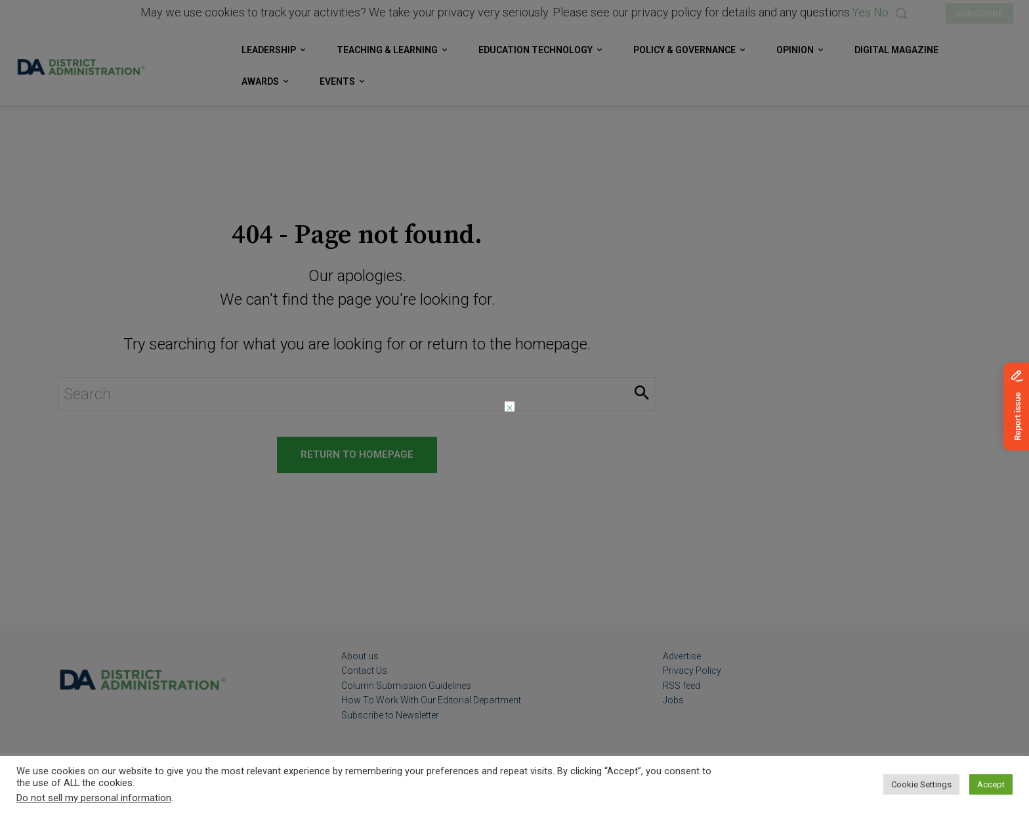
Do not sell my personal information (93, 798)
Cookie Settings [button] (921, 784)
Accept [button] (991, 784)
